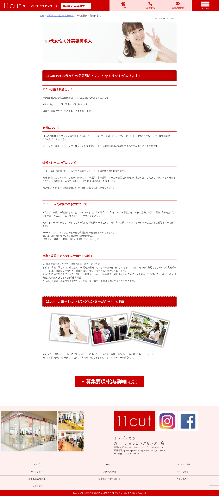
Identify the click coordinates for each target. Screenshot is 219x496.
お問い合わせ (182, 472)
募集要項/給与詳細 (36, 479)
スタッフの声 (182, 479)
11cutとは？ (109, 464)
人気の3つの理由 (182, 464)
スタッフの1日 (109, 472)
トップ (37, 464)
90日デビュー (37, 472)
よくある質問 (36, 486)
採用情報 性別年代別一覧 (109, 479)
